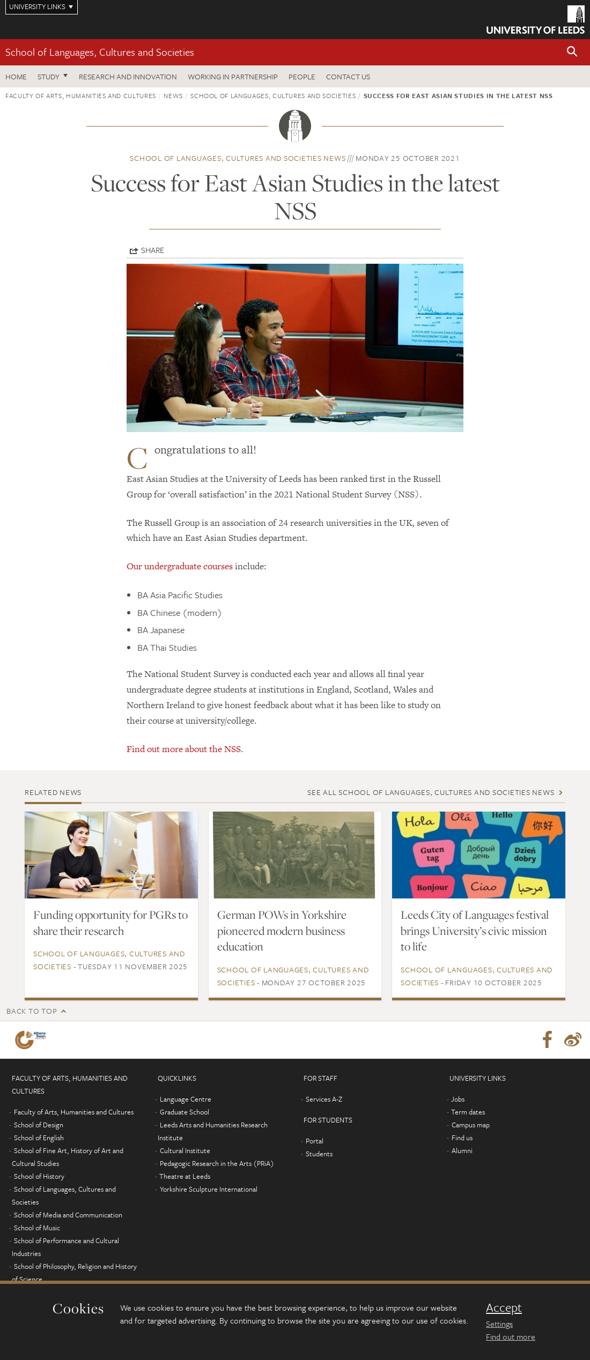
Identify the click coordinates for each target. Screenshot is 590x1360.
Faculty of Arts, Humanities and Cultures (80, 95)
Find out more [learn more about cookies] (510, 1336)
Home (16, 76)
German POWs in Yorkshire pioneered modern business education (281, 930)
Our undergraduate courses (180, 566)
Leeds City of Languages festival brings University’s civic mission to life (475, 930)
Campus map (471, 1124)
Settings (499, 1323)
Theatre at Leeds (184, 1176)
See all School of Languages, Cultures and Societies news (430, 792)
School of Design (38, 1124)
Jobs (457, 1099)
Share (152, 250)
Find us (462, 1137)
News (173, 95)
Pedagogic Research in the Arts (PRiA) (217, 1163)
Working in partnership (233, 76)
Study (49, 76)
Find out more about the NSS (184, 748)
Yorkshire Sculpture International (208, 1189)
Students (319, 1153)
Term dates (468, 1111)
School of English (39, 1137)
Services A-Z (324, 1099)
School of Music (37, 1227)
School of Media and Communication (68, 1214)
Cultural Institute (185, 1150)
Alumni (462, 1150)
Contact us (348, 76)
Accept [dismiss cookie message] (504, 1307)
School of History (39, 1176)
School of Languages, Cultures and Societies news (237, 158)
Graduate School (184, 1111)
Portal (314, 1140)
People (302, 76)
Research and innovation (128, 76)
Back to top (31, 1010)
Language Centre (185, 1099)
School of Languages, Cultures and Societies (99, 51)
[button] (572, 52)
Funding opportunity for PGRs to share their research (110, 922)
